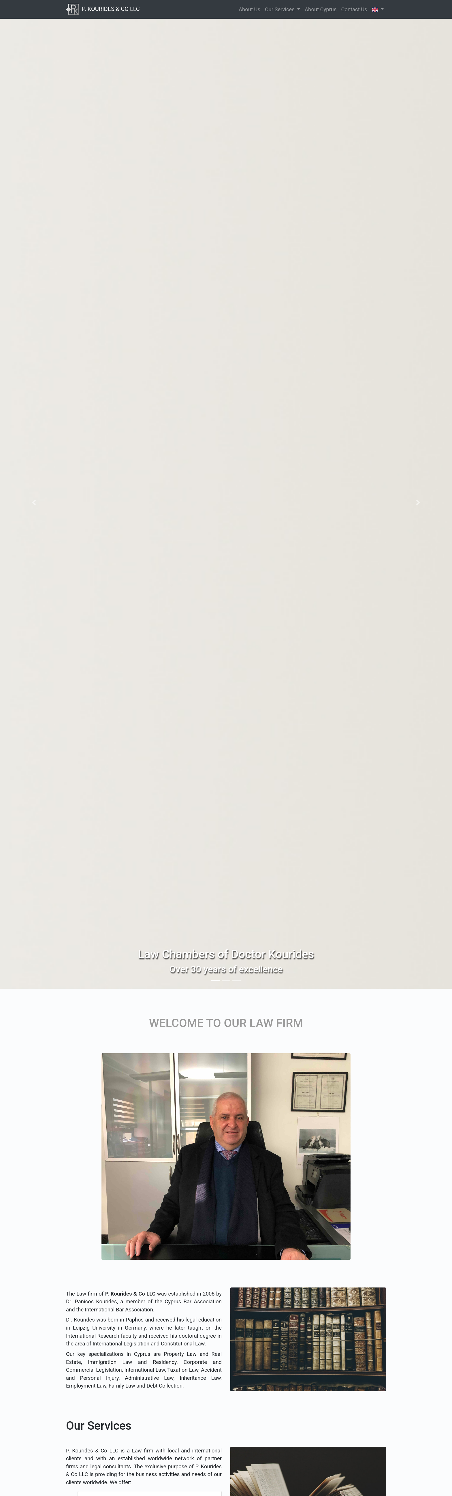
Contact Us (354, 9)
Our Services (280, 9)
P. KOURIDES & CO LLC (103, 8)
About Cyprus (320, 9)
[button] (34, 502)
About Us (249, 9)
